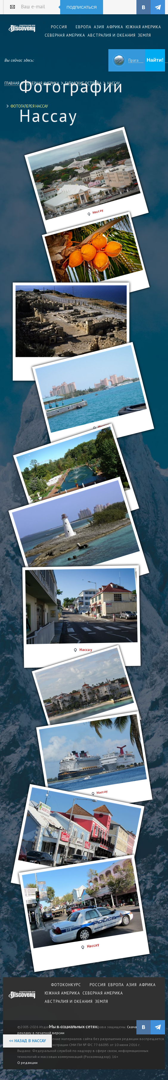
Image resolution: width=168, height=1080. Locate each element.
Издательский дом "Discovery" (22, 32)
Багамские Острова (83, 83)
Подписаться (82, 7)
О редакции (27, 1062)
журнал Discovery (22, 999)
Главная (11, 83)
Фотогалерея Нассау (29, 106)
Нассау (113, 83)
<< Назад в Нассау (27, 1040)
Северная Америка (42, 83)
